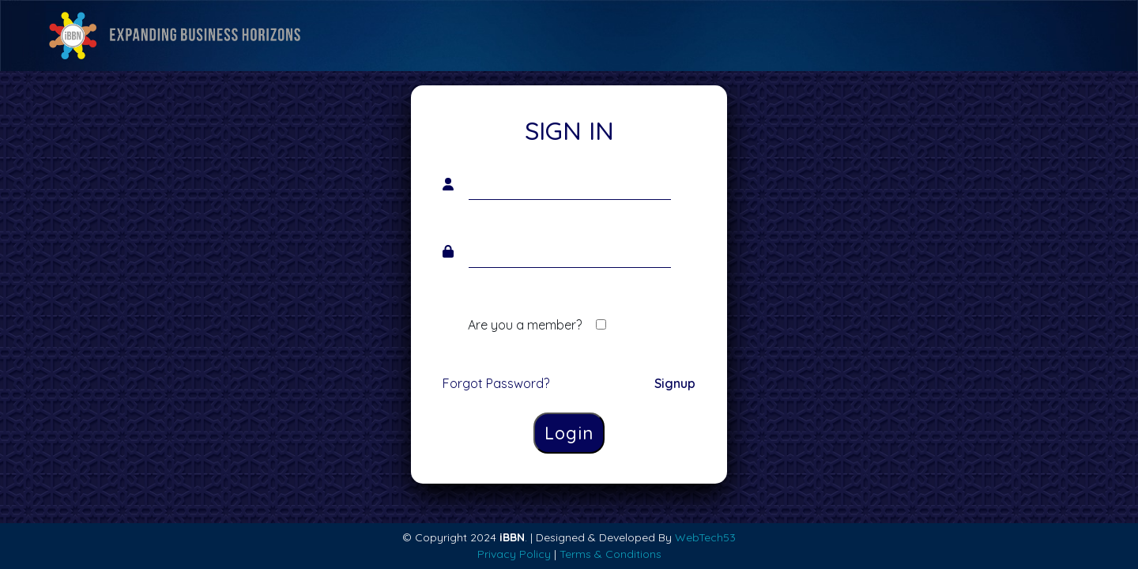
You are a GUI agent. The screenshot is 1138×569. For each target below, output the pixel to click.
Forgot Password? (496, 383)
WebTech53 (705, 537)
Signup (674, 383)
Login (569, 432)
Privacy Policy (514, 554)
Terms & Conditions (610, 554)
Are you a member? (525, 325)
